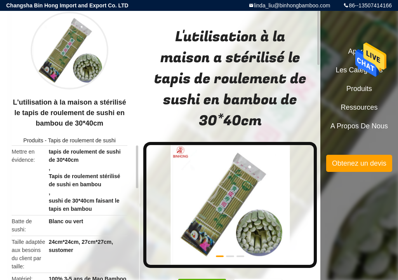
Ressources (359, 107)
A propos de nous (359, 126)
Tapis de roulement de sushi (82, 140)
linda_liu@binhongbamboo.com (292, 5)
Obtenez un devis (359, 163)
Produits (33, 140)
